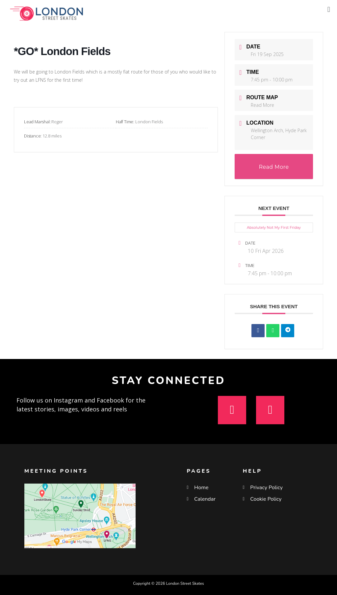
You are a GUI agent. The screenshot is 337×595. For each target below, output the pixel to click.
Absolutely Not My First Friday (274, 227)
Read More (262, 105)
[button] (328, 9)
